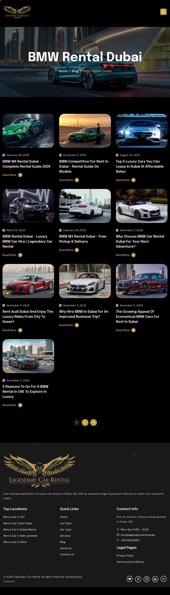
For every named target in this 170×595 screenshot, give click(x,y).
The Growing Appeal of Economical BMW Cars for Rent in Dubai (137, 317)
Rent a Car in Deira (14, 542)
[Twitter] (164, 579)
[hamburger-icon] (163, 12)
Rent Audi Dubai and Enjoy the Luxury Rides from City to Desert (28, 317)
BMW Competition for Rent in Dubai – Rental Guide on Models (83, 167)
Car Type (65, 529)
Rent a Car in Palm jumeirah (20, 536)
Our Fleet (65, 523)
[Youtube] (130, 579)
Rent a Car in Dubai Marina (19, 529)
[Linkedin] (155, 579)
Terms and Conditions (130, 562)
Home (63, 517)
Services (65, 536)
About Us (65, 548)
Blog (62, 542)
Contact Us (67, 554)
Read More (9, 175)
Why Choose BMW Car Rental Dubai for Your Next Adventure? (140, 241)
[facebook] (138, 579)
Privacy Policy (125, 555)
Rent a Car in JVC (14, 517)
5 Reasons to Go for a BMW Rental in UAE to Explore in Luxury (25, 392)
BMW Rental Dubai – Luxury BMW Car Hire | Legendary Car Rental (27, 241)
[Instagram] (147, 579)
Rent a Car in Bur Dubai (17, 523)
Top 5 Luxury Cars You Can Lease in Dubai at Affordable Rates (140, 167)
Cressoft (8, 581)
